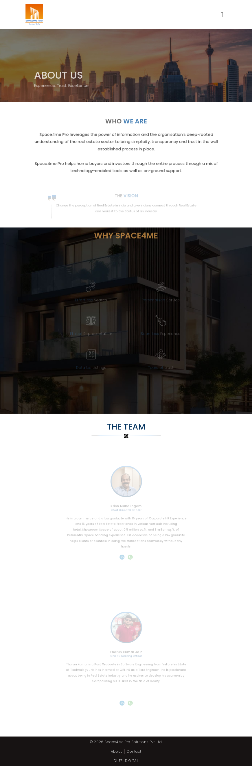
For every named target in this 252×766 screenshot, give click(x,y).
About (116, 751)
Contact (134, 751)
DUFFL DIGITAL (126, 760)
